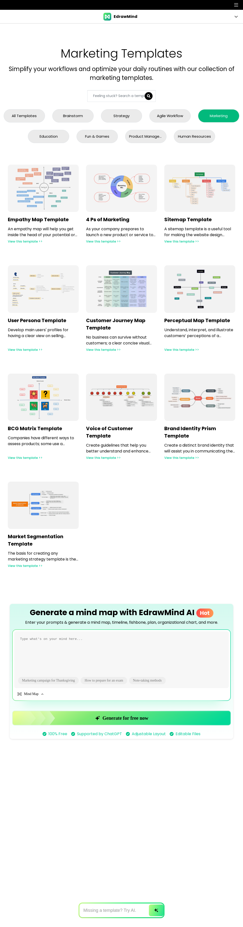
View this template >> (27, 243)
